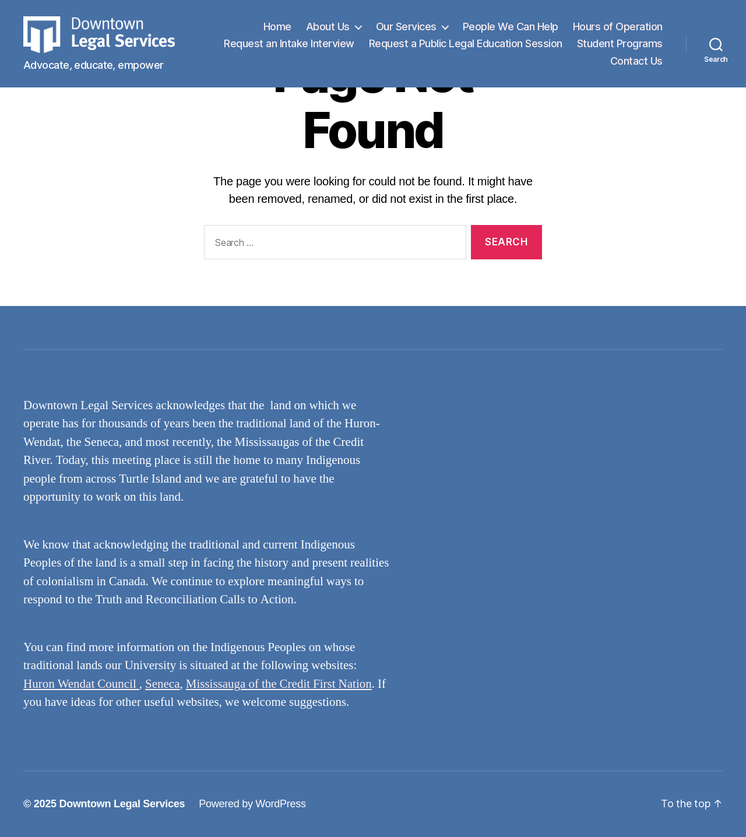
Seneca (162, 684)
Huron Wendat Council (81, 684)
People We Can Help (510, 30)
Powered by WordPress (252, 804)
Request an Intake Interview (389, 47)
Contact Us (636, 65)
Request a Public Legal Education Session (566, 47)
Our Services (406, 30)
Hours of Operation (618, 30)
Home (277, 30)
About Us (328, 30)
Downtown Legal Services (122, 804)
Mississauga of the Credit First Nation (279, 684)
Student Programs (553, 65)
